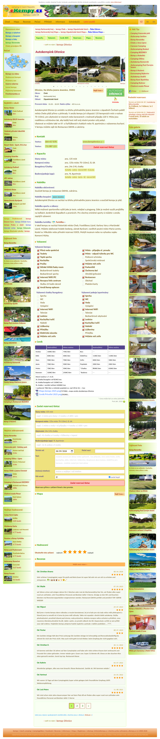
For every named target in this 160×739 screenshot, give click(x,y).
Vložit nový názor (80, 564)
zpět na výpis (50, 44)
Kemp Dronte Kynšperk (13, 200)
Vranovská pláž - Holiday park (15, 447)
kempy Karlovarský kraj (44, 29)
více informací (116, 2)
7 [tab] (76, 86)
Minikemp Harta (10, 526)
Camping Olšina (137, 58)
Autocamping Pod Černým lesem (142, 66)
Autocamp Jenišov (138, 36)
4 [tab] (65, 86)
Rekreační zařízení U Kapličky (140, 530)
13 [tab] (99, 86)
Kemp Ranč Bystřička (140, 79)
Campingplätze (38, 731)
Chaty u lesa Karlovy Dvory (139, 569)
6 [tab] (72, 86)
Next (123, 71)
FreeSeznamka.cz (13, 94)
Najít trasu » (98, 91)
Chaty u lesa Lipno (138, 42)
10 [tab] (87, 86)
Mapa (16, 21)
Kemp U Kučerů (10, 421)
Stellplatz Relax (10, 189)
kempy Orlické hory (23, 222)
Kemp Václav (9, 108)
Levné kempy (11, 87)
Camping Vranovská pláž (140, 33)
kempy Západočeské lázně (78, 29)
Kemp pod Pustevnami (13, 550)
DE (147, 22)
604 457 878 (50, 141)
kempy (27, 231)
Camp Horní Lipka (11, 515)
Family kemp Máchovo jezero (15, 382)
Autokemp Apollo (11, 303)
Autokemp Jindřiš (138, 76)
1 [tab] (53, 86)
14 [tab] (102, 86)
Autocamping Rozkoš (140, 49)
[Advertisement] (17, 599)
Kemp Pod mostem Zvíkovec (15, 323)
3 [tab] (61, 86)
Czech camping (25, 731)
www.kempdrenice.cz (92, 141)
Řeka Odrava (95, 29)
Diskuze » (88, 715)
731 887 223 (50, 146)
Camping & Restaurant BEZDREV (16, 402)
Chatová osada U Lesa (137, 631)
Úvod (7, 21)
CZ (141, 21)
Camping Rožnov (138, 83)
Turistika (60, 222)
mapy (104, 735)
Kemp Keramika (10, 243)
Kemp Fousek (9, 573)
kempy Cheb (61, 29)
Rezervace (77, 38)
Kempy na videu (12, 74)
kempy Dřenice (64, 44)
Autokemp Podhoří (11, 167)
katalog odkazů (93, 735)
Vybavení (51, 38)
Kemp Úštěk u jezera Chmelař (15, 471)
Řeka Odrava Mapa (95, 32)
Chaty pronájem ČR (14, 46)
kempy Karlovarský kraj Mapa (46, 32)
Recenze (27, 21)
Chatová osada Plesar (12, 494)
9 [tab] (83, 86)
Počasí (37, 21)
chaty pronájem (118, 735)
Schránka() (74, 21)
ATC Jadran (8, 178)
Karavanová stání (13, 29)
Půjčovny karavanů (13, 90)
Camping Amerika (11, 156)
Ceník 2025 (64, 38)
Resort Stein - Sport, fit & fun (15, 145)
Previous (36, 71)
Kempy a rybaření (13, 32)
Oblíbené (145, 91)
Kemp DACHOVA (10, 343)
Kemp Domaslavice (136, 589)
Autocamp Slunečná (12, 561)
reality (53, 735)
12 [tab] (95, 86)
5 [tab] (69, 86)
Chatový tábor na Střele (138, 491)
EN (154, 22)
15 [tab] (106, 86)
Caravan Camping (138, 46)
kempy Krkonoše (24, 228)
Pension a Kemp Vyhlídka (14, 538)
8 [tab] (80, 86)
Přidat (134, 91)
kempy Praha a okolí (14, 225)
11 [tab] (91, 86)
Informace (60, 21)
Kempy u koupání (13, 36)
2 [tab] (57, 86)
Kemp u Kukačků (138, 55)
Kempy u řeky (11, 39)
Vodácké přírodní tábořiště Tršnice (14, 132)
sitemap (90, 731)
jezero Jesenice (58, 197)
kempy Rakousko (143, 735)
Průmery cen (11, 80)
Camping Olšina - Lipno (13, 459)
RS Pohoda (8, 284)
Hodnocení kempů (13, 77)
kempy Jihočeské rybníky (13, 231)
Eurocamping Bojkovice (140, 73)
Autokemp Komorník (12, 362)
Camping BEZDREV (139, 52)
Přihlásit (48, 21)
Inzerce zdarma (12, 84)
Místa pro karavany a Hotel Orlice (142, 651)
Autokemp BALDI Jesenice (14, 119)
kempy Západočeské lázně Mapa (73, 32)
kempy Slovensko (13, 42)
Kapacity (39, 38)
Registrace (81, 731)
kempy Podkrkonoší (13, 219)
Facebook (49, 731)
